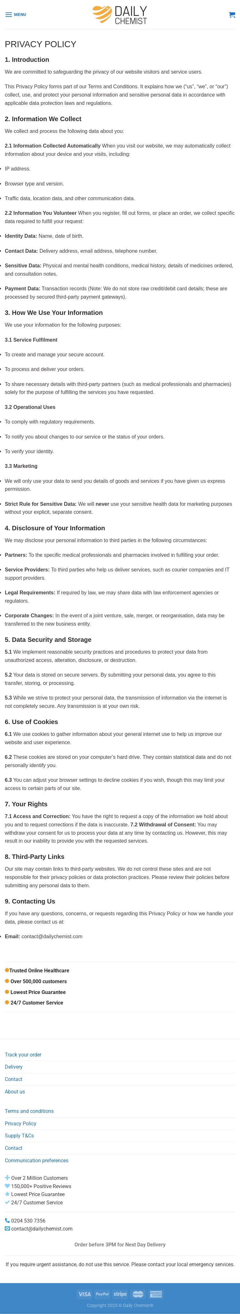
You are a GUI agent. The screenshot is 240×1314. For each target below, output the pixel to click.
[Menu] (16, 14)
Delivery (14, 1067)
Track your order (23, 1055)
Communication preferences (36, 1161)
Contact (13, 1079)
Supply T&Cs (19, 1136)
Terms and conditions (29, 1111)
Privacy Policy (20, 1124)
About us (15, 1092)
